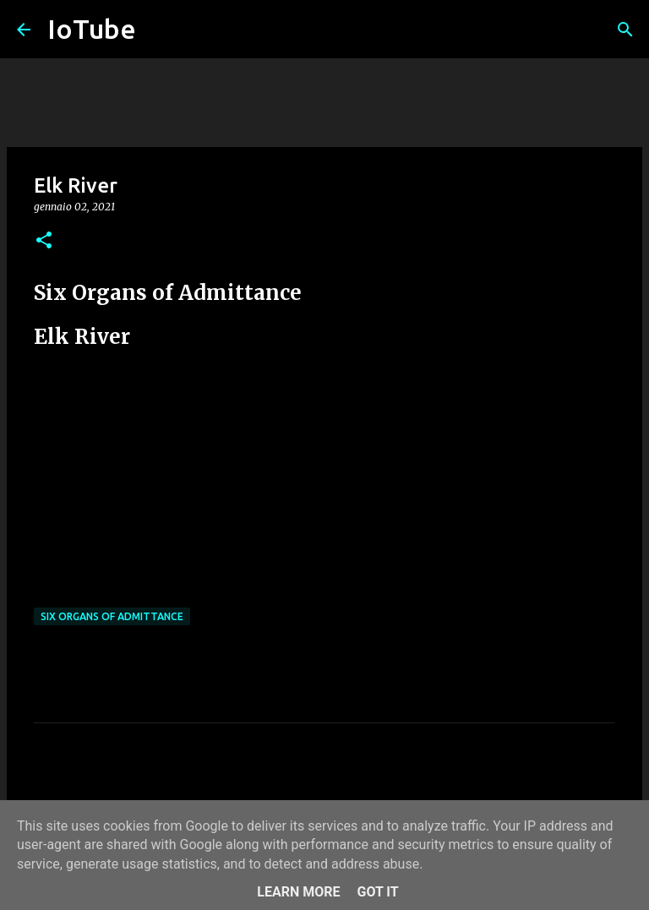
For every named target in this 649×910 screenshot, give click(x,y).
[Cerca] (625, 29)
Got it (377, 892)
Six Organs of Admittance (112, 616)
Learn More (298, 892)
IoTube (91, 29)
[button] (44, 241)
